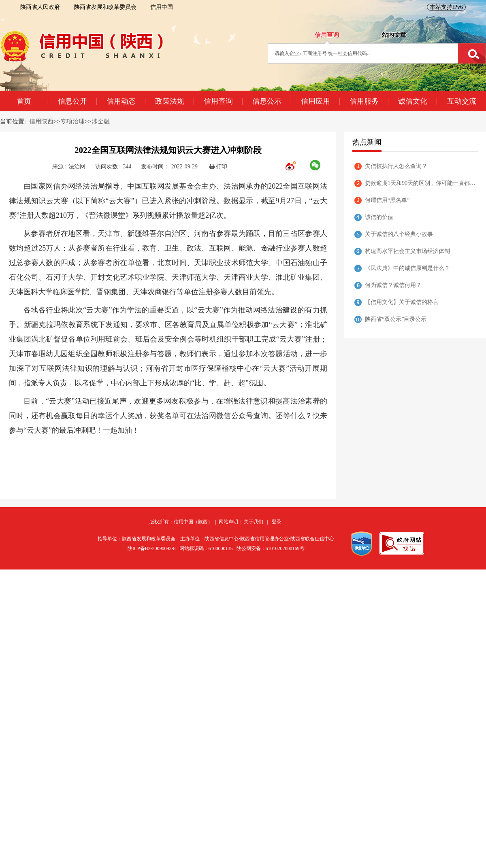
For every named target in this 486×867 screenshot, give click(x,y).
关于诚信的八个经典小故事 (399, 234)
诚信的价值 (379, 217)
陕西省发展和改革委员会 (105, 7)
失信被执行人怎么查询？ (396, 166)
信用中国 (161, 7)
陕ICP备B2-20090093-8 (152, 548)
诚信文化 (417, 101)
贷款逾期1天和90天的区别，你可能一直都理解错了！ (421, 183)
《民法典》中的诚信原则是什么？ (407, 268)
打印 (218, 167)
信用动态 (126, 101)
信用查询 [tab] (327, 35)
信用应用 (320, 101)
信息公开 (77, 101)
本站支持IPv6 (446, 7)
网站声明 (228, 522)
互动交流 (461, 101)
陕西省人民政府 (40, 7)
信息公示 (271, 101)
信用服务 (369, 101)
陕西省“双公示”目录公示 (395, 319)
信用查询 (223, 101)
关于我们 (253, 522)
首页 (32, 101)
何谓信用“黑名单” (387, 200)
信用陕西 (41, 121)
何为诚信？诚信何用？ (393, 285)
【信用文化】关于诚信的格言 (402, 302)
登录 (276, 522)
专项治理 (72, 121)
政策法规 (174, 101)
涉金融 (101, 121)
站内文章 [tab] (394, 35)
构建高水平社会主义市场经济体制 (407, 251)
